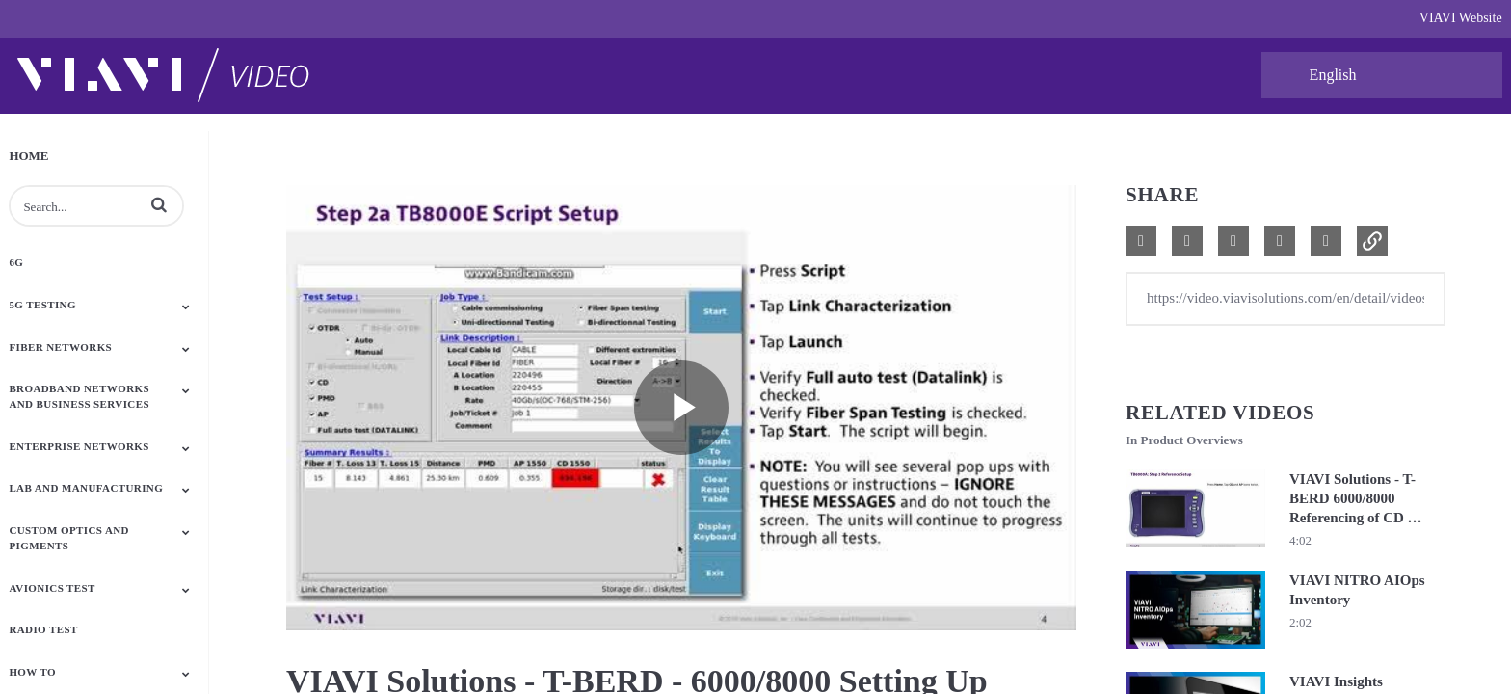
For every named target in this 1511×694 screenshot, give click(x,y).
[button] (159, 204)
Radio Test (43, 629)
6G (16, 262)
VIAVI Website (1460, 18)
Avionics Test (51, 588)
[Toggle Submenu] (186, 306)
